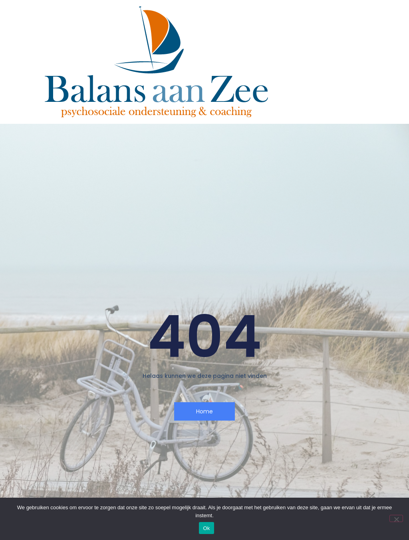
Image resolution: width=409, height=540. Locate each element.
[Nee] (396, 518)
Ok (206, 528)
